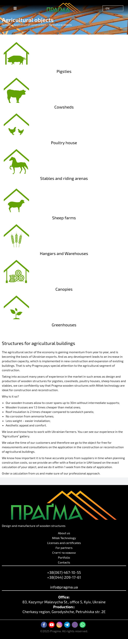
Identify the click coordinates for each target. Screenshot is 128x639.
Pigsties (64, 71)
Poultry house (64, 142)
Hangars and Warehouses (64, 253)
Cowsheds (64, 106)
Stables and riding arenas (64, 178)
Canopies (64, 289)
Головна (6, 24)
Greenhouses (64, 324)
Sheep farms (64, 217)
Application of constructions (30, 24)
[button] (15, 8)
